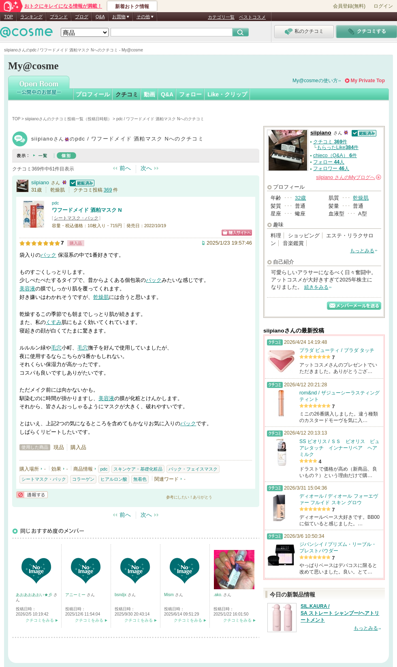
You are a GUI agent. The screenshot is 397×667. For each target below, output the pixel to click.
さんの (348, 177)
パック (48, 255)
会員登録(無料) (349, 6)
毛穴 (56, 348)
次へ (146, 168)
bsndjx (121, 594)
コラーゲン (83, 479)
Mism (169, 594)
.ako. (218, 594)
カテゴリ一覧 (221, 17)
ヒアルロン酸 (113, 479)
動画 (149, 94)
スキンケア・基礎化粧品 (137, 469)
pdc (55, 202)
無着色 (140, 479)
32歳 (300, 198)
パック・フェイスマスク (193, 469)
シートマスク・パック (76, 217)
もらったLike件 (338, 147)
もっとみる (362, 251)
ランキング (31, 16)
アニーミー (76, 594)
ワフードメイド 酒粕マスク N (87, 210)
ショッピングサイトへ (237, 233)
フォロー (190, 94)
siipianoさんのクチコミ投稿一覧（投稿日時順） (68, 119)
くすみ (54, 322)
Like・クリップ (227, 94)
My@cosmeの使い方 (315, 80)
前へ (125, 168)
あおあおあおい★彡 (34, 594)
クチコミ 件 (330, 142)
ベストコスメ (252, 17)
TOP (8, 16)
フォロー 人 (328, 162)
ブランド (59, 16)
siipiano (40, 182)
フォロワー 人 (331, 168)
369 (108, 190)
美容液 (27, 289)
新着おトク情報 (132, 6)
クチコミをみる (40, 620)
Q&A (100, 16)
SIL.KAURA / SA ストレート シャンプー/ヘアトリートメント (340, 613)
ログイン (383, 6)
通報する (32, 494)
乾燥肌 (101, 297)
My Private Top (368, 80)
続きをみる (316, 287)
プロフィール (93, 94)
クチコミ (126, 94)
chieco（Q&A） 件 (335, 155)
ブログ (81, 16)
